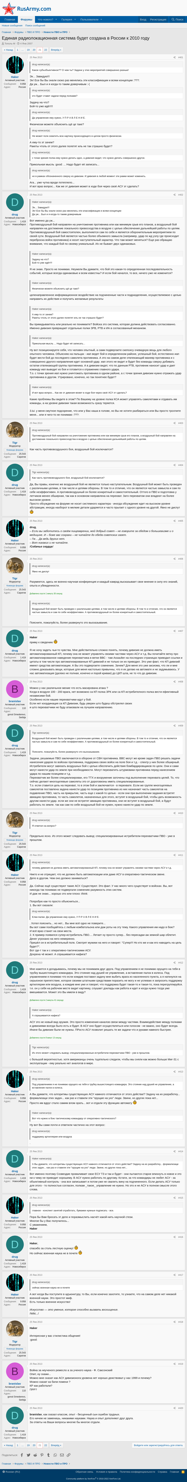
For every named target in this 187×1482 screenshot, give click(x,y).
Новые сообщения (12, 25)
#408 (180, 681)
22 (45, 49)
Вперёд (55, 49)
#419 (180, 1364)
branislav (15, 701)
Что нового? (45, 19)
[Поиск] (177, 19)
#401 (180, 57)
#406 (180, 559)
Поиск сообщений (35, 25)
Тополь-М (10, 43)
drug (15, 214)
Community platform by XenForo (93, 1479)
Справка (162, 1471)
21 (40, 49)
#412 (180, 962)
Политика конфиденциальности (137, 1471)
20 (34, 49)
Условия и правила (106, 1471)
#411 (180, 855)
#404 (180, 465)
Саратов (21, 457)
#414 (180, 1151)
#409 (180, 725)
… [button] (22, 49)
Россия (22, 87)
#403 (180, 423)
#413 (180, 1071)
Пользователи (89, 19)
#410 (180, 813)
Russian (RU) (11, 1471)
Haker (15, 76)
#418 (180, 1322)
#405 (180, 521)
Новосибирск (19, 224)
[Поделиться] (174, 57)
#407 (180, 631)
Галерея (67, 19)
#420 (180, 1408)
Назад (9, 49)
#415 (180, 1198)
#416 (180, 1237)
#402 (180, 195)
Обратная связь (84, 1471)
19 (28, 49)
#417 (180, 1275)
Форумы (26, 19)
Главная (10, 19)
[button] (56, 19)
